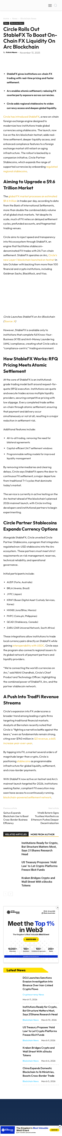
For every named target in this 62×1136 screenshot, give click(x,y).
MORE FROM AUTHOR (43, 859)
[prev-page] (5, 919)
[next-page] (11, 919)
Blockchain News (28, 18)
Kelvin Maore (11, 52)
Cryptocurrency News (33, 1020)
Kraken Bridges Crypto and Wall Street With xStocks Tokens (38, 907)
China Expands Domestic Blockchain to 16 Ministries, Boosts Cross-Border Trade (38, 1097)
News (14, 18)
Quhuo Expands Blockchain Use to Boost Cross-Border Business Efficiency (16, 843)
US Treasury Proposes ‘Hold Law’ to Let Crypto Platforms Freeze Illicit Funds (39, 891)
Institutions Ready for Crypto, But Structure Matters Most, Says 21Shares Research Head (40, 1036)
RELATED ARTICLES (16, 859)
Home (6, 18)
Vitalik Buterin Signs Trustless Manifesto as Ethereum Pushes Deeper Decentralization (45, 843)
